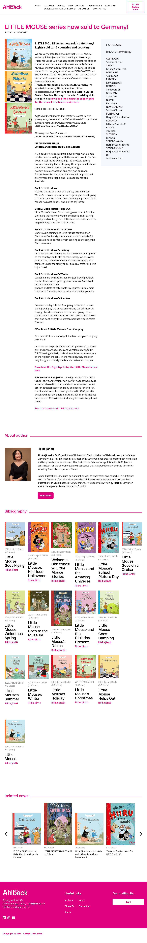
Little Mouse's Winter (35, 694)
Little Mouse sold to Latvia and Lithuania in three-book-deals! (88, 854)
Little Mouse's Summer (12, 694)
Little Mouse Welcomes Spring (14, 631)
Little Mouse (10, 756)
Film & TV (110, 5)
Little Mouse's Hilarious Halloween (37, 569)
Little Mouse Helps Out (106, 694)
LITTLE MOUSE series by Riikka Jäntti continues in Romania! (25, 854)
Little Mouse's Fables (58, 641)
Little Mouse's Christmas (84, 693)
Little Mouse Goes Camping (106, 631)
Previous (7, 834)
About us (84, 8)
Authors (49, 5)
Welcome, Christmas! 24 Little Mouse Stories (60, 568)
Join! (128, 902)
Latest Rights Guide (135, 7)
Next (140, 834)
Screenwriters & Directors (59, 8)
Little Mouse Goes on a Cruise (130, 563)
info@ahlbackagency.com (16, 907)
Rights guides (76, 5)
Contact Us (99, 8)
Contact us (84, 906)
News (38, 5)
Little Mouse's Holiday (58, 694)
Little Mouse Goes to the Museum (38, 628)
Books (61, 5)
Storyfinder (95, 5)
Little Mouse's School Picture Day (108, 570)
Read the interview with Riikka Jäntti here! (57, 408)
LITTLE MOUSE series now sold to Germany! (66, 26)
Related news (16, 796)
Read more (45, 495)
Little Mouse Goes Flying (15, 561)
